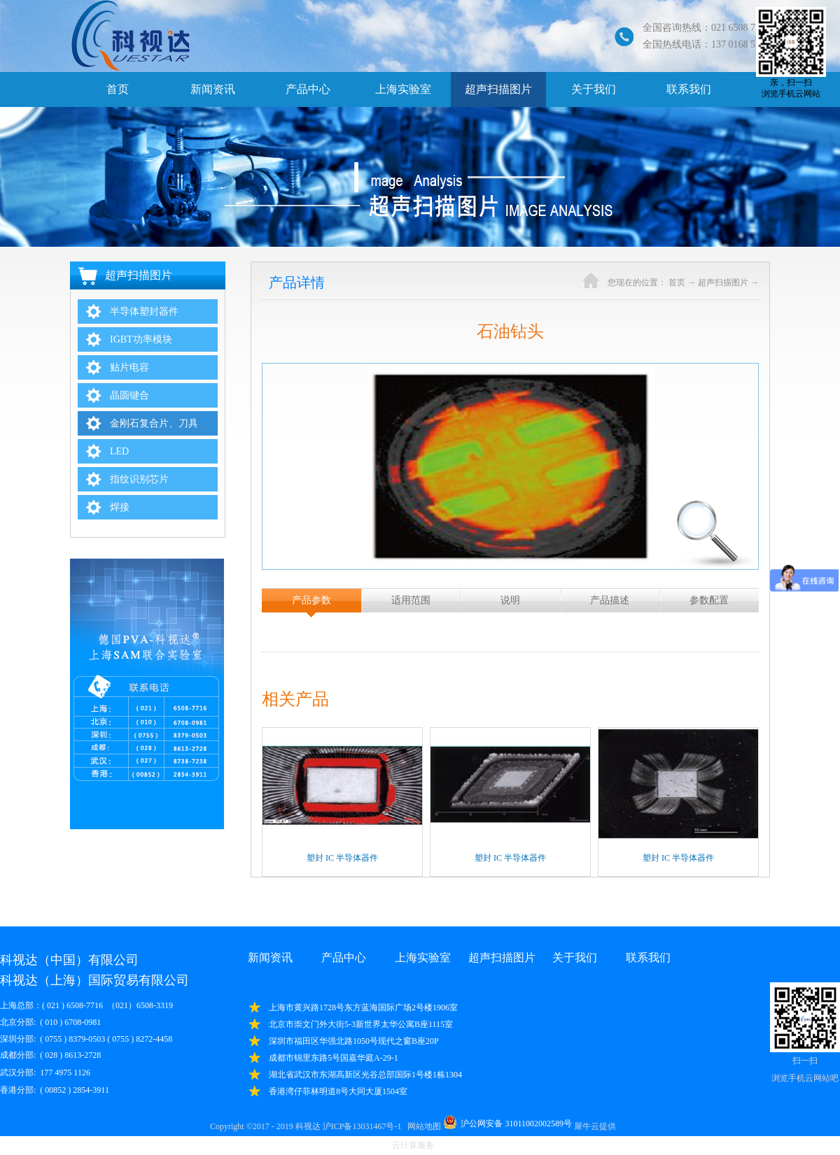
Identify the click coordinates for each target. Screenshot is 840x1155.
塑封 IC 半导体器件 (342, 858)
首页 (117, 89)
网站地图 (422, 1126)
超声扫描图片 (723, 282)
